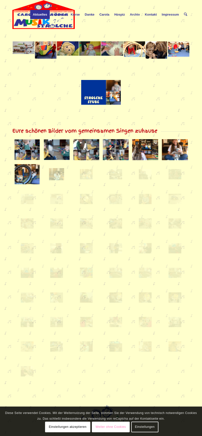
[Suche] (185, 14)
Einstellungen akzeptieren (67, 427)
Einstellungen (145, 427)
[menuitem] (40, 14)
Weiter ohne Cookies (111, 427)
